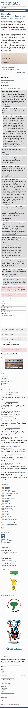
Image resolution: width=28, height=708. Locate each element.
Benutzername (4, 666)
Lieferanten (7, 503)
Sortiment (7, 518)
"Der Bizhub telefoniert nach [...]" (9, 563)
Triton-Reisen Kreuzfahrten (11, 524)
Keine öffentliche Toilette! (12, 392)
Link (5, 106)
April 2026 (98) (4, 378)
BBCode (3, 334)
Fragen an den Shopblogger (11, 493)
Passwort (3, 668)
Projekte (7, 513)
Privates (6, 511)
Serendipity (8, 704)
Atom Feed (5, 539)
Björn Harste (10, 18)
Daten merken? (6, 342)
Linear (12, 88)
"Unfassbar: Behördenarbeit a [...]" (9, 552)
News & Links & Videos (10, 509)
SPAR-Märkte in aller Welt (11, 519)
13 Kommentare (11, 67)
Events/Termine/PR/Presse (11, 492)
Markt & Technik (8, 505)
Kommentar (4, 313)
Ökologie (3, 691)
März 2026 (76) (4, 379)
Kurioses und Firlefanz (10, 498)
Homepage (3, 309)
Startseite (3, 686)
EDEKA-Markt (4, 689)
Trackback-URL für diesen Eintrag (7, 80)
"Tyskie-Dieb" (4, 553)
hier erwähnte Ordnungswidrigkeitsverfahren (13, 21)
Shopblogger (8, 516)
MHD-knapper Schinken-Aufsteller (15, 437)
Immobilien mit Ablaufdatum (7, 693)
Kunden (6, 496)
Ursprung (9, 114)
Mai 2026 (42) (4, 376)
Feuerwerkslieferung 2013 (14, 69)
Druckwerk (7, 488)
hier (18, 289)
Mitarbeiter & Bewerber (10, 506)
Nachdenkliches (4, 67)
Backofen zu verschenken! (12, 402)
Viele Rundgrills (6, 70)
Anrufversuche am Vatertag (13, 446)
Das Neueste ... (4, 383)
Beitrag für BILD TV (21, 72)
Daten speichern (6, 679)
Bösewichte (7, 487)
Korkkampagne (4, 688)
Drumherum (7, 490)
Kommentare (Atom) (7, 542)
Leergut (6, 501)
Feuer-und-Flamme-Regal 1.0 (13, 411)
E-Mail (2, 305)
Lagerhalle (7, 500)
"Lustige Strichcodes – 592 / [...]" (9, 565)
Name (2, 301)
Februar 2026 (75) (5, 381)
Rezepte (7, 514)
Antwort (8, 106)
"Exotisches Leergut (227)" (7, 560)
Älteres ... (3, 384)
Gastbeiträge (8, 495)
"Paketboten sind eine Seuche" (8, 561)
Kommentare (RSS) (7, 540)
